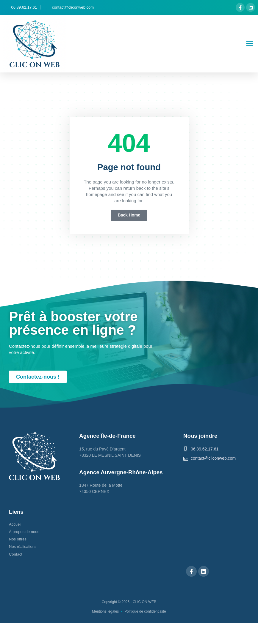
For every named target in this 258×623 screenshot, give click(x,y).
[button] (249, 43)
